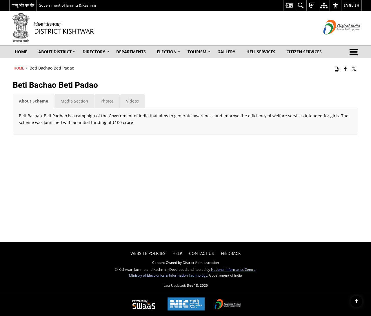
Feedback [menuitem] (231, 253)
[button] (355, 52)
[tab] (33, 101)
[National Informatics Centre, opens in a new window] (186, 304)
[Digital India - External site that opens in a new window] (335, 39)
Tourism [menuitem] (199, 51)
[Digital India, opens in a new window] (227, 304)
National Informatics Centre (233, 269)
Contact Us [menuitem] (201, 253)
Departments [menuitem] (131, 51)
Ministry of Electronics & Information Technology (168, 275)
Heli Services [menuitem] (260, 51)
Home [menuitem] (21, 51)
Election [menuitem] (169, 51)
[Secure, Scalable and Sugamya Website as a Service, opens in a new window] (144, 304)
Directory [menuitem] (96, 51)
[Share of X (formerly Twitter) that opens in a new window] (353, 68)
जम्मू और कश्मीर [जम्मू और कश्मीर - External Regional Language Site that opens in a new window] (23, 5)
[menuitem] (289, 5)
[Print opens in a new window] (336, 68)
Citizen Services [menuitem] (304, 51)
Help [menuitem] (177, 253)
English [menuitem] (351, 5)
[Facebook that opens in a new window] (345, 68)
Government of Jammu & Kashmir (68, 5)
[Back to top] (356, 301)
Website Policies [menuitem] (148, 253)
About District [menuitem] (57, 51)
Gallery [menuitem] (226, 51)
